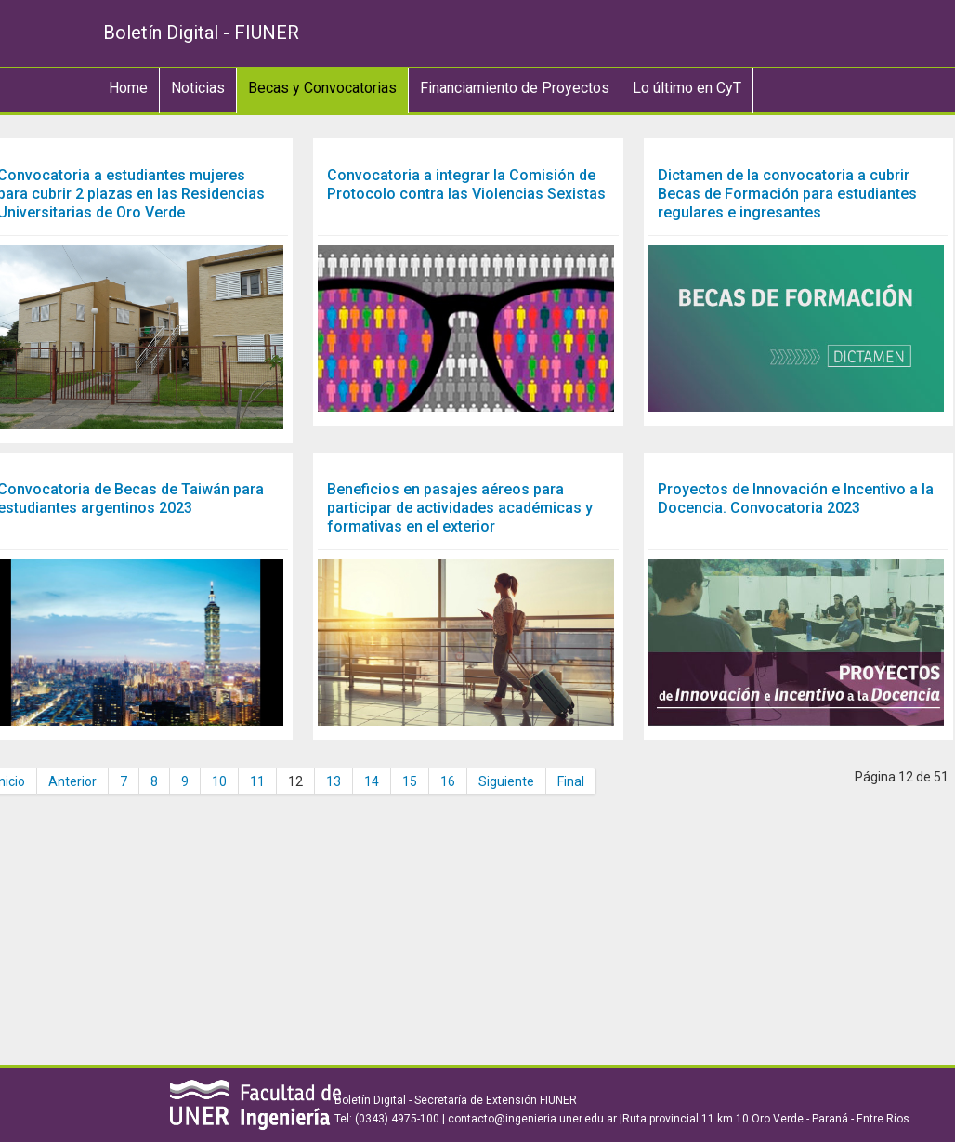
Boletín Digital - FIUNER (201, 32)
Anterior (72, 781)
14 (371, 781)
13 (333, 781)
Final (570, 781)
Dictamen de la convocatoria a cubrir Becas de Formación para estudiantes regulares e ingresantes (787, 193)
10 (219, 781)
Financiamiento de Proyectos (514, 88)
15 (409, 781)
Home (128, 88)
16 (447, 781)
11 (257, 781)
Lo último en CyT (687, 88)
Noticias (198, 88)
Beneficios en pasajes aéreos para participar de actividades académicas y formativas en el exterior (460, 507)
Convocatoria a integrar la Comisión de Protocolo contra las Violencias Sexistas (466, 184)
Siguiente (506, 781)
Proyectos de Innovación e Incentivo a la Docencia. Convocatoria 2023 (796, 498)
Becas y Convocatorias (322, 88)
